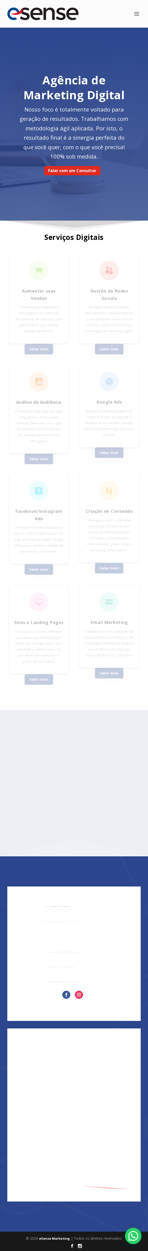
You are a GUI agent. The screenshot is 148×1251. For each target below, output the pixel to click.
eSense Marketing (54, 1238)
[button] (134, 1239)
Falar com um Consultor (72, 170)
